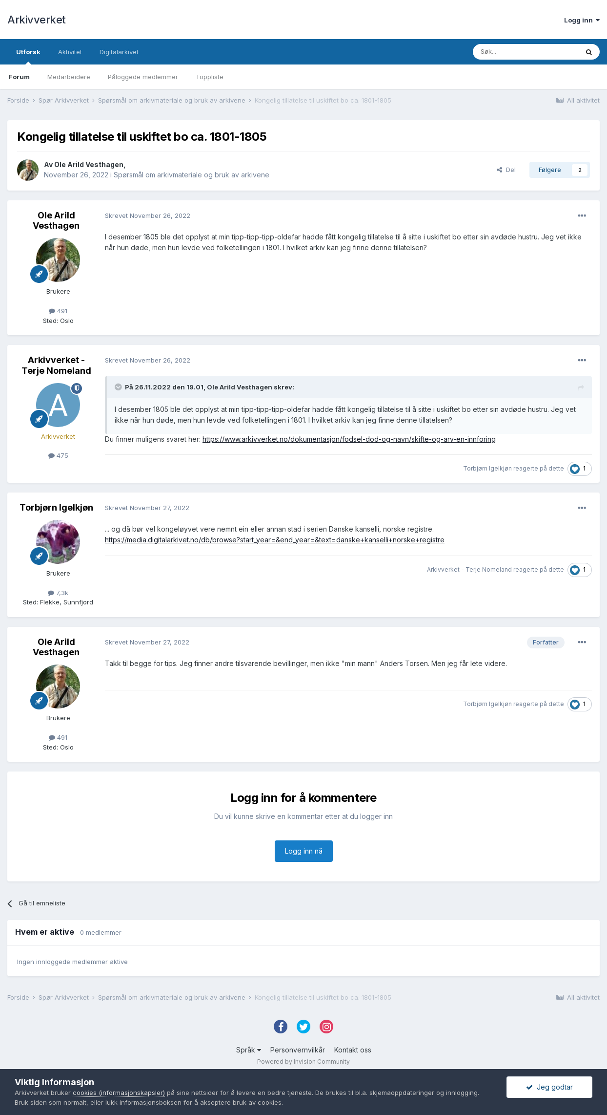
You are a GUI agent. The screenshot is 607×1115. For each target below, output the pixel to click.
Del (506, 169)
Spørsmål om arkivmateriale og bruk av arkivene (191, 175)
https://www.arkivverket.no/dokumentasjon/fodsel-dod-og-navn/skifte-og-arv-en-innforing (349, 439)
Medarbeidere (68, 77)
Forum (19, 77)
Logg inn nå (304, 851)
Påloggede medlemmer (143, 77)
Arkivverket (36, 19)
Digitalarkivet (119, 52)
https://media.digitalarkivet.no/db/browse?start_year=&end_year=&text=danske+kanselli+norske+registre (275, 540)
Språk (248, 1050)
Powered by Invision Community (303, 1061)
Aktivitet (70, 52)
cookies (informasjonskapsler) (119, 1092)
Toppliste (209, 77)
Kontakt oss (352, 1050)
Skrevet (147, 215)
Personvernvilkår (297, 1050)
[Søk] (525, 52)
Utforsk (28, 56)
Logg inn (582, 20)
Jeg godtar (549, 1087)
